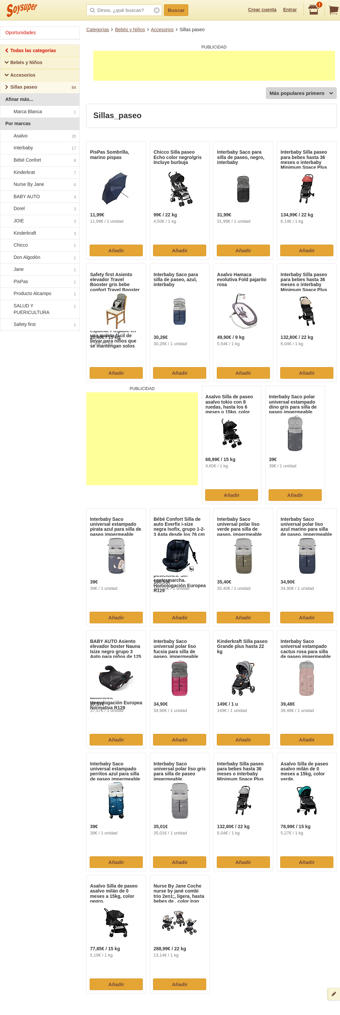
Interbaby (39, 148)
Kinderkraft (39, 233)
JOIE (39, 221)
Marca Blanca (39, 112)
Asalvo (39, 136)
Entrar (290, 9)
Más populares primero (301, 93)
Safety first (39, 325)
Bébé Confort (39, 160)
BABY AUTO (39, 196)
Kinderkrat (39, 172)
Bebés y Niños (130, 29)
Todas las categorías (30, 51)
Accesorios (162, 29)
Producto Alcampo (39, 294)
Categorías (97, 29)
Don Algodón (39, 257)
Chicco (39, 245)
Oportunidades (20, 32)
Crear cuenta (262, 9)
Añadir (116, 250)
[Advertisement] (214, 66)
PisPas (39, 281)
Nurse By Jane (39, 184)
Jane (39, 269)
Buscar (176, 10)
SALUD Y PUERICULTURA (39, 309)
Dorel (39, 209)
